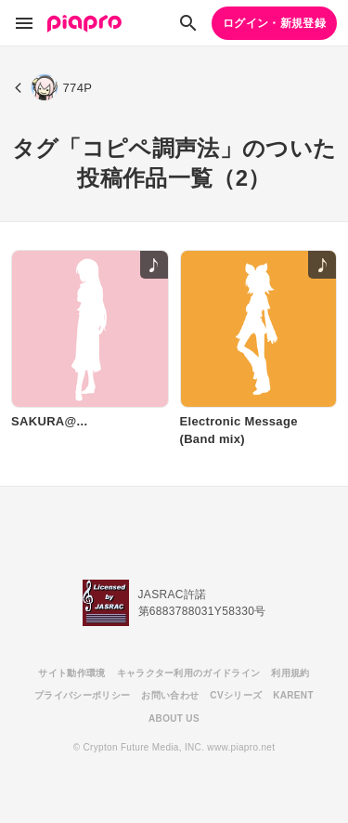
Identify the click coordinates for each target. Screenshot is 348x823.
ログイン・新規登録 (274, 23)
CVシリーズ (236, 695)
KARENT (293, 695)
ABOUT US (174, 718)
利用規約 (290, 673)
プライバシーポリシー (82, 695)
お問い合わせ (170, 695)
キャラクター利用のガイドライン (189, 673)
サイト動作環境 (71, 673)
